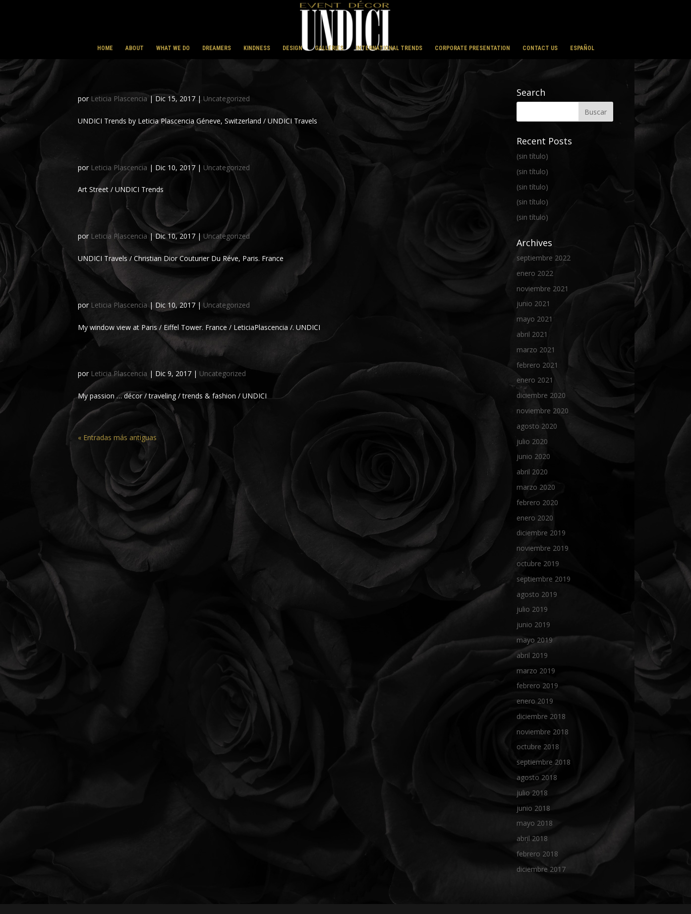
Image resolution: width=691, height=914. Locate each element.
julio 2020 (532, 441)
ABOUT (134, 48)
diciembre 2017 (541, 869)
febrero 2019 (537, 685)
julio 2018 (532, 792)
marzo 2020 (536, 487)
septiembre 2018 (544, 762)
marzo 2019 (536, 670)
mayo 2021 (535, 319)
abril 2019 (532, 655)
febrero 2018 (537, 853)
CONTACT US (540, 48)
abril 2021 (532, 334)
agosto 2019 (537, 594)
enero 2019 (535, 701)
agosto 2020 (537, 426)
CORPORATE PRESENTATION (472, 48)
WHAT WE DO (173, 48)
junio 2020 (533, 456)
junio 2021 (533, 303)
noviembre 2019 (543, 548)
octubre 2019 (538, 563)
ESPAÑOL (582, 48)
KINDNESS (256, 48)
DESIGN (292, 48)
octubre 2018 (538, 746)
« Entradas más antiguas (117, 437)
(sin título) (532, 156)
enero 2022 (535, 273)
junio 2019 (533, 624)
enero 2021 (535, 380)
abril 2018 (532, 838)
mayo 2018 (535, 823)
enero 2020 (535, 517)
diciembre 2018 (541, 716)
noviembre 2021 (543, 288)
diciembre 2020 (541, 395)
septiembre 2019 (544, 579)
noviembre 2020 (543, 410)
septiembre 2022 (544, 257)
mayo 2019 (535, 640)
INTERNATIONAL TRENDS (389, 48)
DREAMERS (216, 48)
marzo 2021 (536, 349)
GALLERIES (329, 48)
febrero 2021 (537, 365)
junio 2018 (533, 808)
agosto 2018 (537, 777)
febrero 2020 (537, 502)
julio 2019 (532, 609)
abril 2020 (532, 471)
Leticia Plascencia (119, 98)
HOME (105, 48)
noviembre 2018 (543, 731)
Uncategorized (226, 98)
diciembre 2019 (541, 532)
